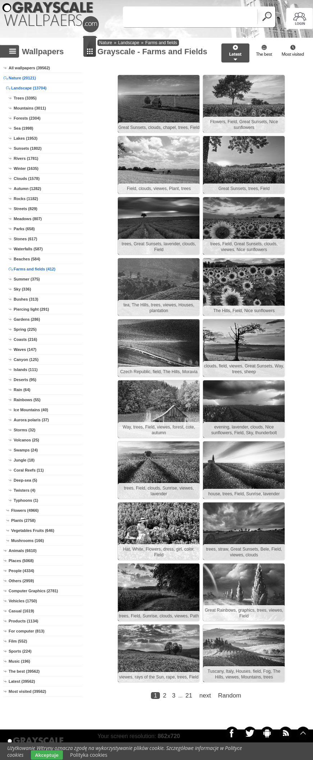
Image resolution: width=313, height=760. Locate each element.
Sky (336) (22, 289)
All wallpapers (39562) (29, 68)
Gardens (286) (27, 319)
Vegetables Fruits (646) (32, 530)
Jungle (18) (24, 460)
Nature (105, 42)
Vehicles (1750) (23, 601)
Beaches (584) (27, 259)
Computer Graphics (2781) (33, 591)
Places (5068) (21, 561)
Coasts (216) (25, 339)
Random (229, 695)
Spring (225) (25, 329)
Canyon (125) (26, 359)
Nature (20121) (22, 78)
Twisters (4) (24, 490)
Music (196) (19, 661)
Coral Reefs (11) (29, 470)
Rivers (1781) (26, 158)
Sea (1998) (23, 128)
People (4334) (21, 571)
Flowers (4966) (24, 510)
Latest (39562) (22, 681)
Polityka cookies (88, 754)
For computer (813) (27, 631)
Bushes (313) (26, 299)
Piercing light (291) (31, 309)
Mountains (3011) (30, 108)
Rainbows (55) (27, 400)
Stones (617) (25, 239)
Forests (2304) (27, 118)
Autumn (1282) (27, 188)
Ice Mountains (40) (31, 410)
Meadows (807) (28, 219)
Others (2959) (21, 581)
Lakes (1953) (25, 138)
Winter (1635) (26, 168)
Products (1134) (23, 621)
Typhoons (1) (26, 500)
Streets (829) (25, 209)
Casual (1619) (21, 611)
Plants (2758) (23, 520)
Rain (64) (22, 390)
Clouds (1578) (27, 178)
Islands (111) (26, 369)
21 (188, 695)
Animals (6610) (23, 550)
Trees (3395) (25, 98)
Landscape (128, 42)
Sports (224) (20, 651)
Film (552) (18, 641)
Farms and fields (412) (34, 269)
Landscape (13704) (28, 88)
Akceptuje (47, 755)
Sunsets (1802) (28, 148)
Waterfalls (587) (28, 249)
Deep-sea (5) (25, 480)
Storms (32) (25, 430)
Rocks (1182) (26, 198)
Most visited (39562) (27, 691)
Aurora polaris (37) (31, 420)
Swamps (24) (26, 450)
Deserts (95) (25, 379)
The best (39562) (24, 671)
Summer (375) (27, 279)
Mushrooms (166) (27, 540)
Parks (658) (24, 229)
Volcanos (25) (26, 440)
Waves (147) (25, 349)
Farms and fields (161, 42)
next (205, 695)
